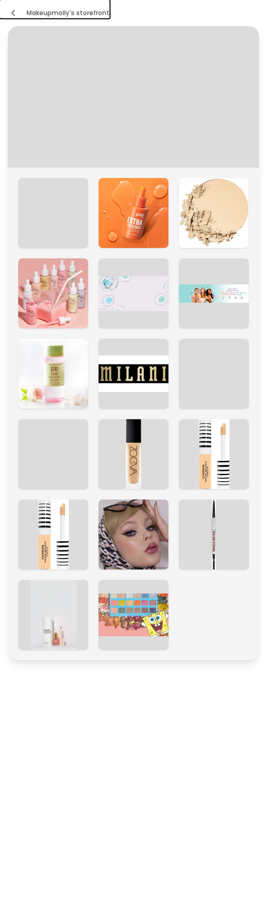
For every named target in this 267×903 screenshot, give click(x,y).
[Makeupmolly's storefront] (55, 9)
